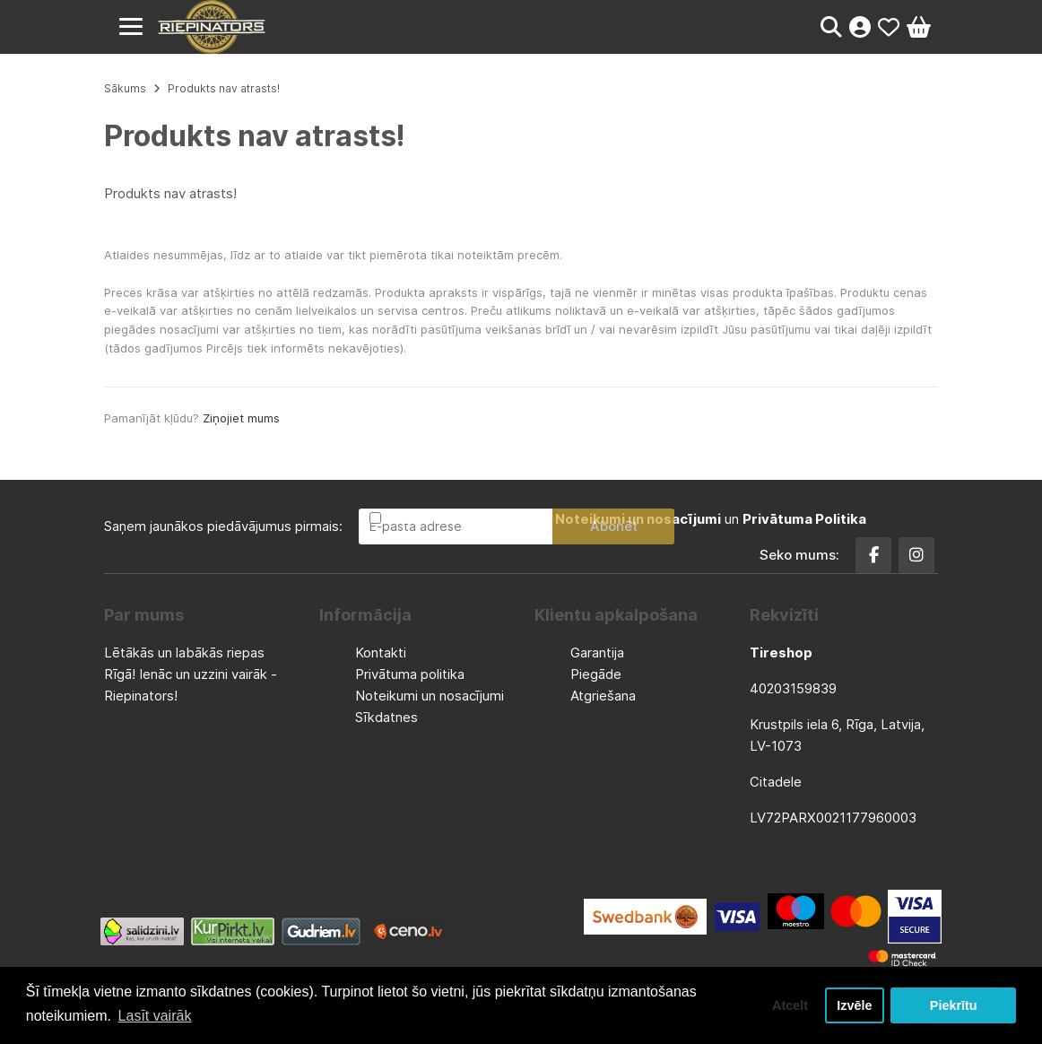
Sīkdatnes (386, 717)
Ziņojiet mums (241, 418)
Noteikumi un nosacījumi (429, 695)
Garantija (597, 652)
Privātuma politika (410, 674)
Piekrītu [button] (953, 1005)
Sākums (125, 88)
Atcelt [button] (790, 1005)
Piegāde (595, 674)
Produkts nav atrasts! (224, 88)
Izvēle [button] (854, 1005)
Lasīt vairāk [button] (155, 1015)
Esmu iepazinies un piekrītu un (625, 518)
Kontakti (380, 652)
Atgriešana (603, 695)
